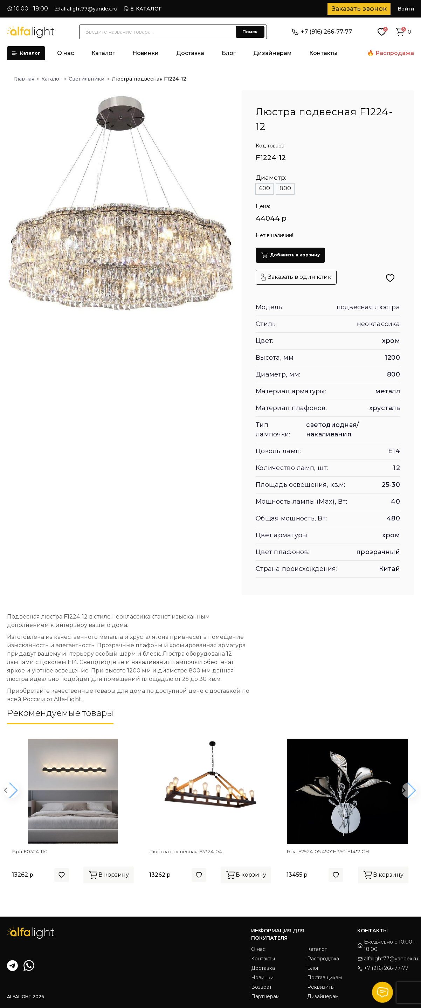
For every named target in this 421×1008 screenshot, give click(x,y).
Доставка (190, 53)
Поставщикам (324, 977)
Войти (406, 9)
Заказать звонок (359, 9)
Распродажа (394, 53)
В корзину (108, 875)
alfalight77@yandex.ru (89, 9)
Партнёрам (265, 996)
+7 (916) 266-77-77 (322, 31)
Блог (229, 53)
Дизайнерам (272, 53)
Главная (26, 79)
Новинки (145, 53)
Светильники (89, 79)
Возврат (261, 987)
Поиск (250, 31)
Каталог (26, 53)
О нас (65, 53)
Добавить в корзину (290, 255)
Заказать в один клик (296, 277)
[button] (11, 790)
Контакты (323, 53)
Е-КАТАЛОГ (145, 9)
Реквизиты (320, 987)
